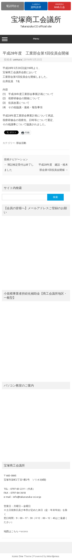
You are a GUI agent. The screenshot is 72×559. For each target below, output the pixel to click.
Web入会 (59, 6)
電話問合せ (12, 5)
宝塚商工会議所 (36, 19)
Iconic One (17, 556)
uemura (17, 59)
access (24, 531)
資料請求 (36, 6)
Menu (36, 39)
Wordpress (53, 556)
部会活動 (21, 143)
